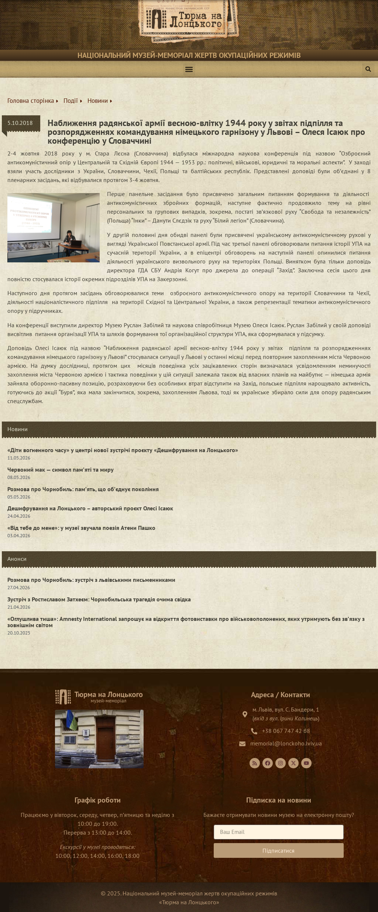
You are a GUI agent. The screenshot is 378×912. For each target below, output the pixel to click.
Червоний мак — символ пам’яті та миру (60, 469)
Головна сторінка (32, 100)
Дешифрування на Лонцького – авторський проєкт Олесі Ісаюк (90, 508)
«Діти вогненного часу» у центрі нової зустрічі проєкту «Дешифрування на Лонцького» (122, 450)
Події (72, 100)
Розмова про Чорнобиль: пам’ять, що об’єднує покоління (83, 489)
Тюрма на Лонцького (189, 902)
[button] (189, 69)
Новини (99, 100)
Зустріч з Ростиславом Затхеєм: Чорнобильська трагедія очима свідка (99, 599)
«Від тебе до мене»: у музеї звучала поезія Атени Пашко (81, 527)
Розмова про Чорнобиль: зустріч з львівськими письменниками (91, 579)
